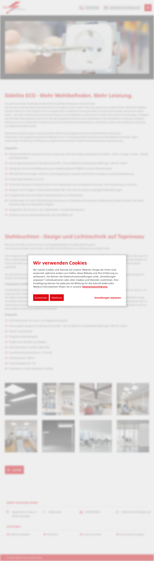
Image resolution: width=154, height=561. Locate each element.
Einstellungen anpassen (107, 297)
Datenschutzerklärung (94, 286)
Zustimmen (41, 297)
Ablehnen (57, 297)
